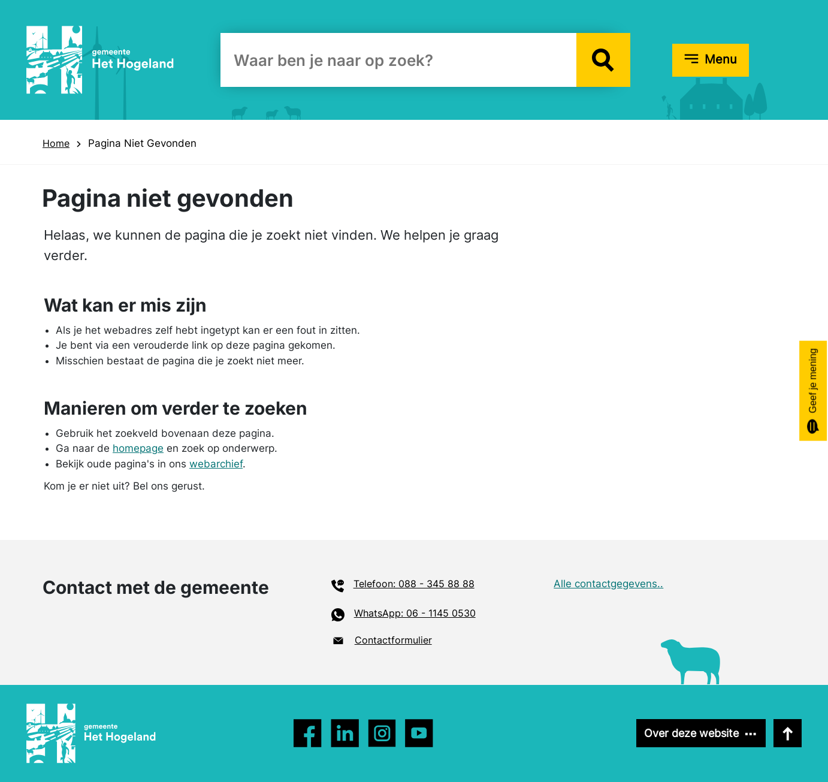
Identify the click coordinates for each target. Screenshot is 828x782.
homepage (138, 448)
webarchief (216, 464)
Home (56, 143)
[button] (603, 60)
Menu (721, 59)
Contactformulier (393, 640)
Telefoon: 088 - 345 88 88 (414, 584)
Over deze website (691, 733)
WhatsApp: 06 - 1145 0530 (415, 613)
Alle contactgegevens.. (608, 584)
